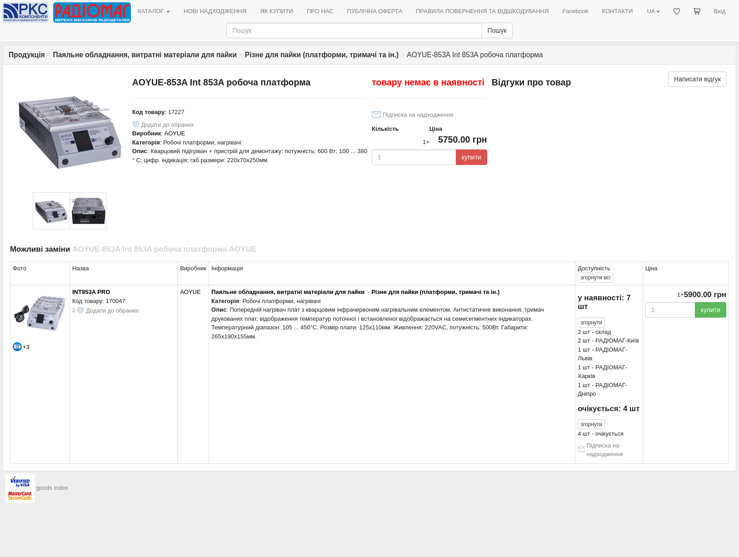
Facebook (575, 11)
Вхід (720, 11)
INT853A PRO (91, 291)
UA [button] (653, 11)
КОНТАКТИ (617, 11)
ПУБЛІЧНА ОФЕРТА (375, 11)
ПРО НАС (320, 11)
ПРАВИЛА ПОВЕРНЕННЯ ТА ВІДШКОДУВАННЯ (482, 11)
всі (595, 277)
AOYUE (175, 133)
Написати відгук (697, 79)
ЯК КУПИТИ (276, 11)
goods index (52, 487)
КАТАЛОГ (154, 11)
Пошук (496, 30)
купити (471, 157)
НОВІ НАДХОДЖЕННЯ (215, 11)
